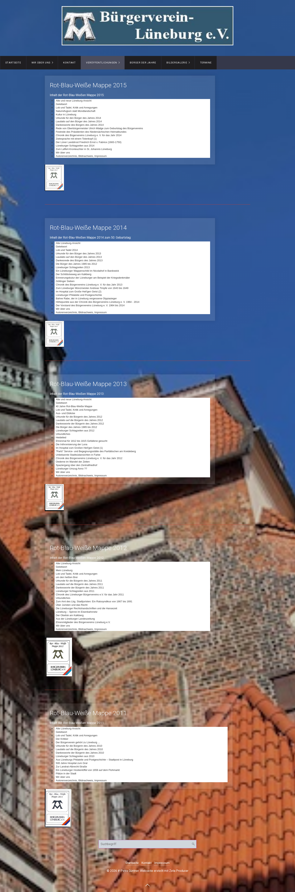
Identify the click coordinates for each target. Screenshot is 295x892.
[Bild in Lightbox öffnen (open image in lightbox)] (54, 178)
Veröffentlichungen (101, 62)
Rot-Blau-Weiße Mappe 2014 (130, 269)
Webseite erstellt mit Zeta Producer (164, 871)
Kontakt (69, 62)
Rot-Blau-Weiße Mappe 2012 (130, 587)
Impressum (162, 863)
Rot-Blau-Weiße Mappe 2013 (130, 429)
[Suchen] (193, 844)
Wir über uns (40, 62)
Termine (206, 62)
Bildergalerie (177, 62)
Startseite (13, 62)
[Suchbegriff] (147, 844)
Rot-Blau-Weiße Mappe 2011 (138, 746)
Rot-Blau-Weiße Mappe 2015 (130, 120)
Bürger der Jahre (143, 62)
